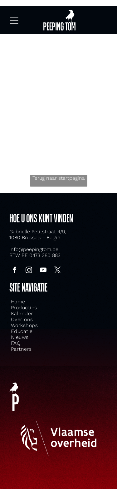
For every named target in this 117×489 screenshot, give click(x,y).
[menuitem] (41, 302)
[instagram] (29, 271)
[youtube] (43, 271)
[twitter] (57, 271)
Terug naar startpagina (58, 178)
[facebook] (14, 271)
